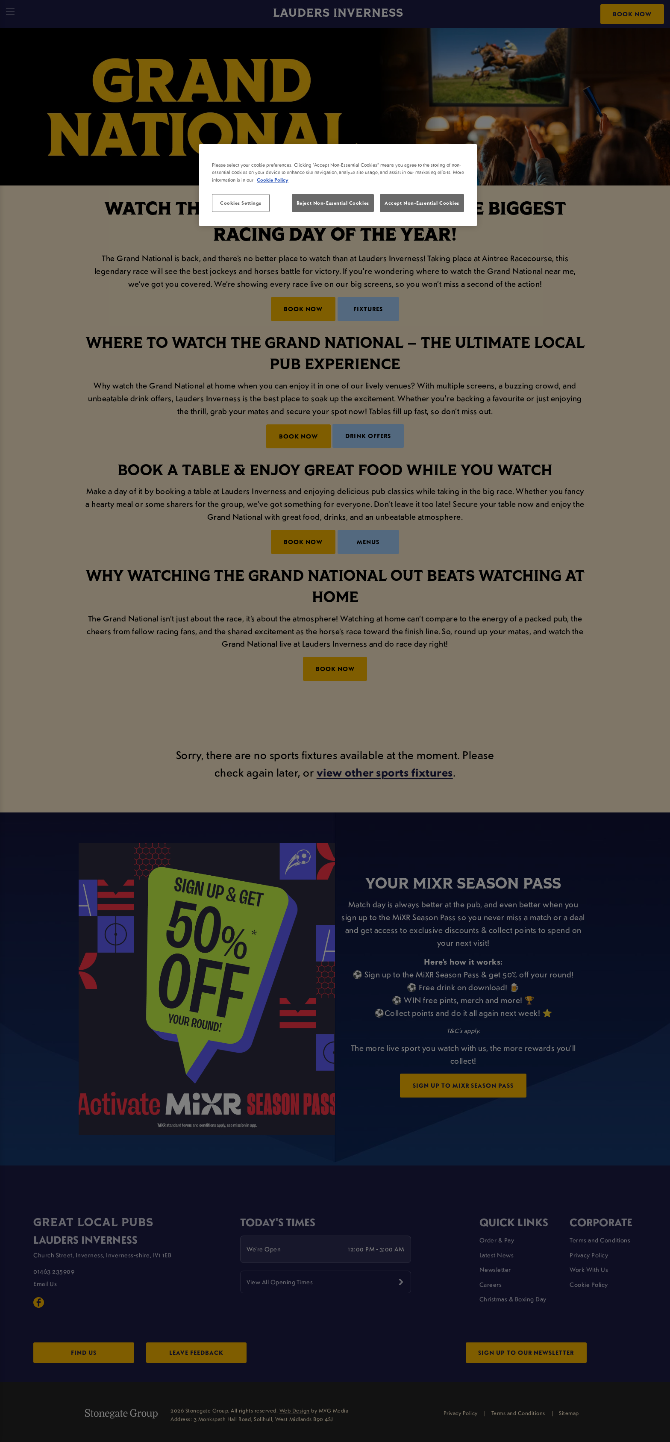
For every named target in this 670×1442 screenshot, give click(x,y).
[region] (338, 185)
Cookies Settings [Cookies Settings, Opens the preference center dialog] (241, 203)
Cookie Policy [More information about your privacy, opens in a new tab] (272, 180)
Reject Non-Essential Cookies (333, 203)
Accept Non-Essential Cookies (422, 203)
